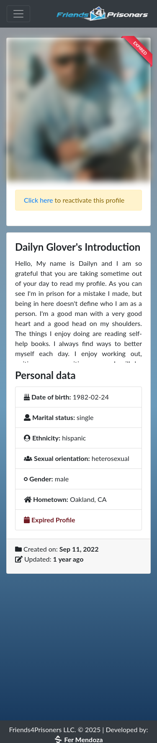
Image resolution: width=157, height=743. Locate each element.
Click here (38, 200)
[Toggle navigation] (18, 13)
